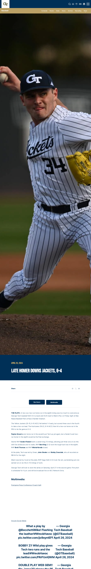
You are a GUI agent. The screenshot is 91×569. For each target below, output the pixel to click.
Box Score (36, 402)
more (85, 11)
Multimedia (54, 402)
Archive (70, 11)
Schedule (44, 11)
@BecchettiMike (29, 530)
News (64, 11)
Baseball (4, 11)
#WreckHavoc (43, 533)
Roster (52, 11)
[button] (69, 4)
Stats (58, 11)
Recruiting (78, 11)
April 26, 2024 (63, 537)
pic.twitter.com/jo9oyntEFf (35, 537)
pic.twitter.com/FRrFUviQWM (35, 557)
